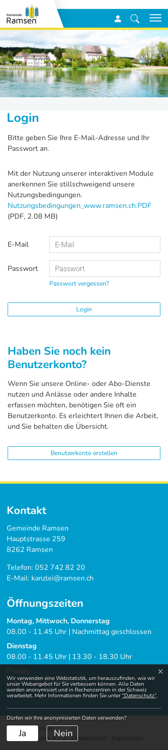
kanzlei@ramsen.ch (62, 578)
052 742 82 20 (60, 567)
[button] (134, 18)
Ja (22, 733)
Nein (63, 733)
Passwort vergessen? (79, 283)
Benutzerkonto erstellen (84, 453)
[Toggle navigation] (152, 18)
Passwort (23, 268)
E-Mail (18, 244)
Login (84, 309)
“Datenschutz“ (139, 695)
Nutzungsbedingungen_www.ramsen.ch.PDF (79, 206)
